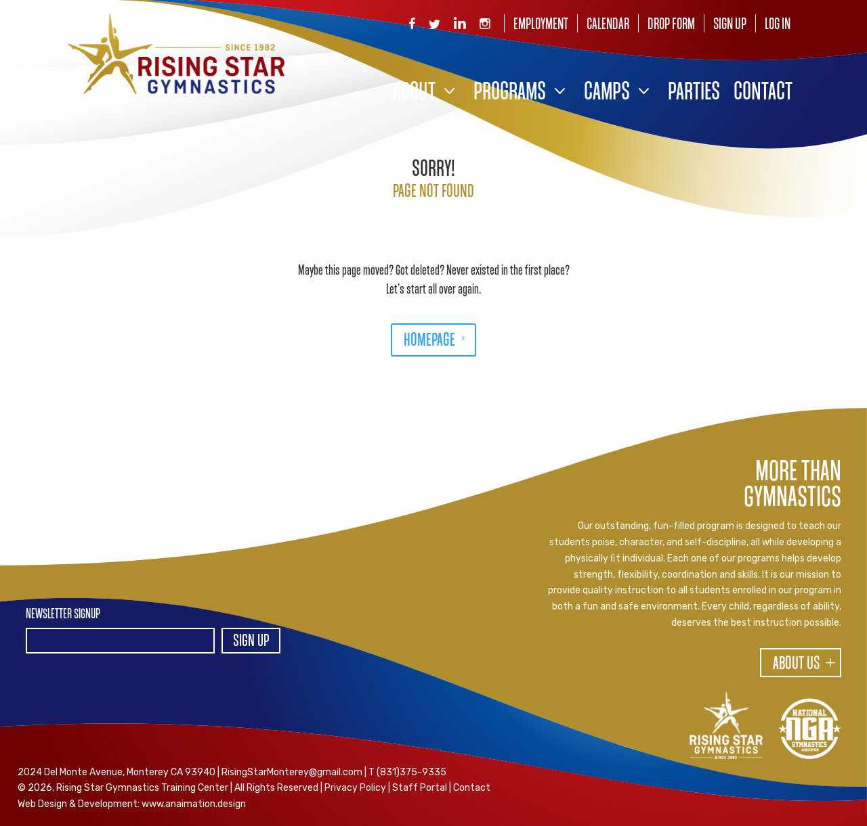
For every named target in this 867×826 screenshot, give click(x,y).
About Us (796, 664)
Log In (777, 25)
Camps (607, 93)
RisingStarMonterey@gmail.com (291, 772)
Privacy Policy (355, 788)
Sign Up (729, 25)
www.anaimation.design (194, 804)
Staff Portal (419, 788)
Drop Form (671, 25)
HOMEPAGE (429, 341)
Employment (540, 25)
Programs (509, 93)
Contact (763, 93)
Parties (694, 93)
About (414, 93)
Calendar (608, 25)
